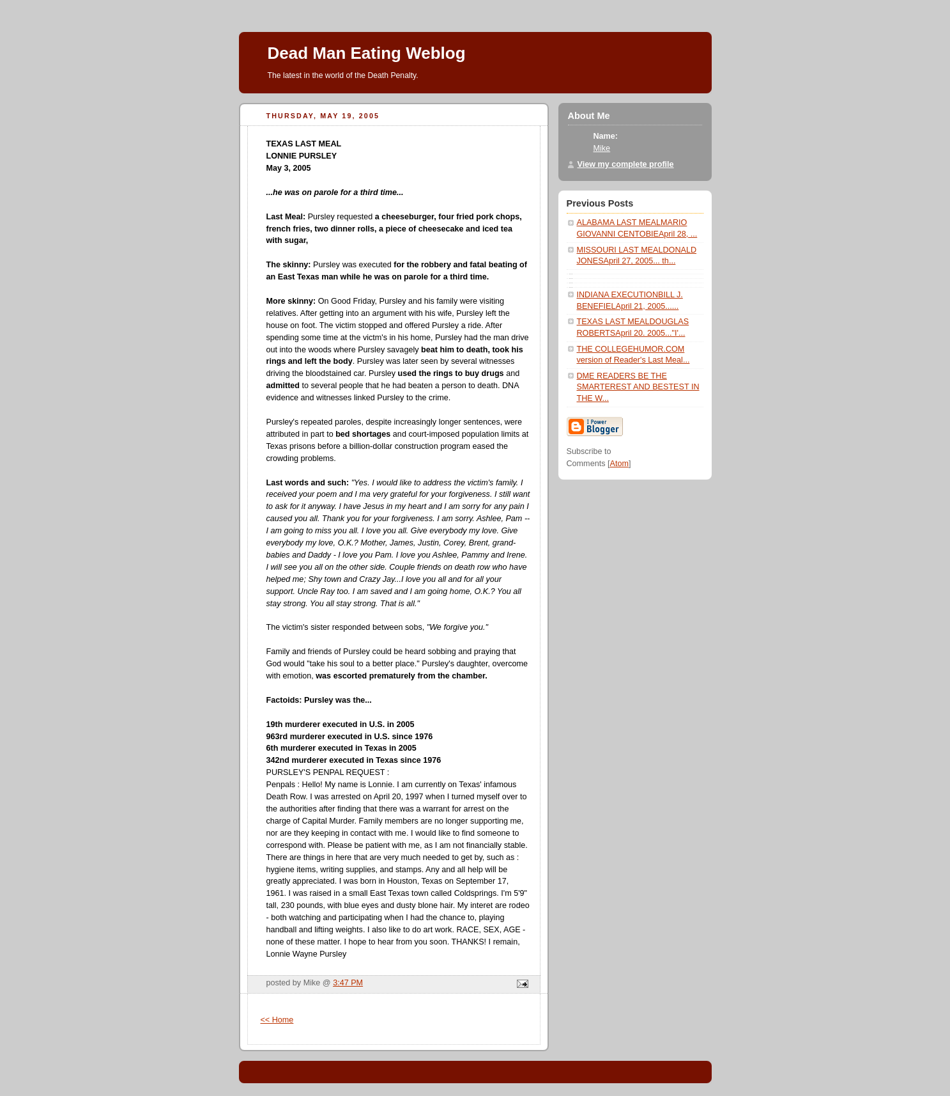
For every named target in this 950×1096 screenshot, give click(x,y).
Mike (602, 148)
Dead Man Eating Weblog (367, 53)
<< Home (277, 1019)
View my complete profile (626, 164)
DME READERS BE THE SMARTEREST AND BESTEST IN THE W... (638, 387)
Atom (618, 463)
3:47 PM (348, 982)
